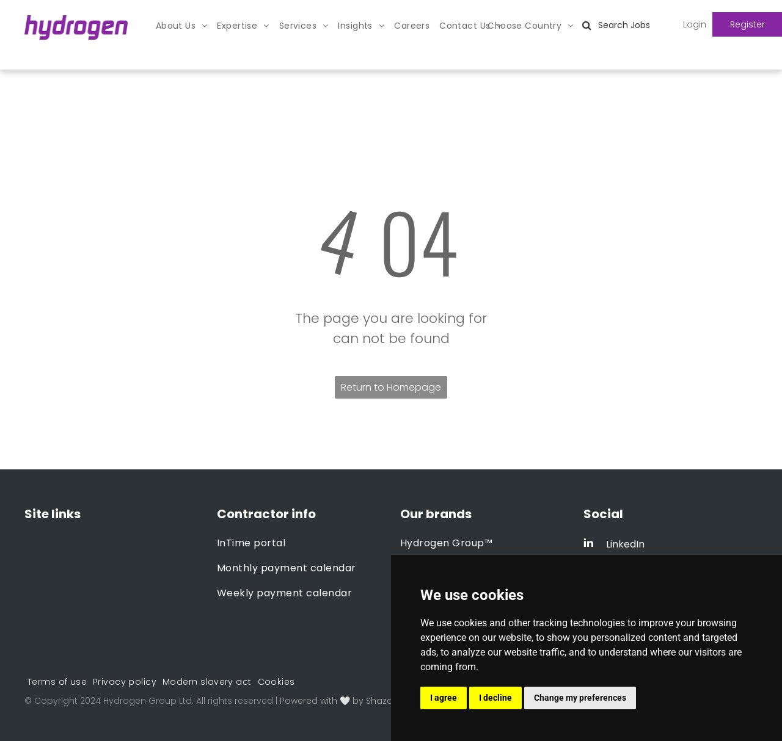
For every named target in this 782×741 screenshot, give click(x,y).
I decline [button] (495, 698)
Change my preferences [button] (580, 698)
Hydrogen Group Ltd (147, 701)
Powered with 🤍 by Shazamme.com (359, 701)
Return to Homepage (391, 387)
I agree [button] (443, 698)
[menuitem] (182, 25)
